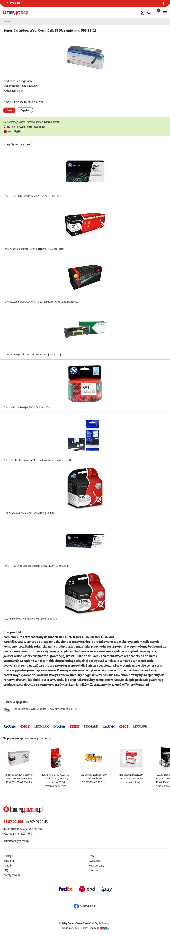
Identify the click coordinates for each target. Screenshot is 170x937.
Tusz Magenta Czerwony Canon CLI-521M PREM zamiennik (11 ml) (131, 778)
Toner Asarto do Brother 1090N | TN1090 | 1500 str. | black (33, 248)
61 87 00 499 (13, 3)
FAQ (5, 870)
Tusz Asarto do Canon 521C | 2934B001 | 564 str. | (29, 513)
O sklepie (8, 856)
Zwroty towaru (11, 875)
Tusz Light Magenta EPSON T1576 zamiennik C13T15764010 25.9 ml (93, 778)
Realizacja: (100, 928)
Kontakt (7, 865)
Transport (94, 870)
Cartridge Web (24, 81)
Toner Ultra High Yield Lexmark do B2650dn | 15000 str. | (32, 354)
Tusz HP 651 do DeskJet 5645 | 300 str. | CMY (26, 407)
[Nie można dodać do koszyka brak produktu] (9, 110)
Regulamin (9, 861)
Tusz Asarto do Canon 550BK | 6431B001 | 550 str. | (30, 618)
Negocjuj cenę (96, 865)
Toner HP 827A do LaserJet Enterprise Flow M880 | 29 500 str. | (35, 565)
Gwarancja (94, 861)
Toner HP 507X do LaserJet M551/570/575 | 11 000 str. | (32, 196)
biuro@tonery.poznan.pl (16, 841)
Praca (91, 856)
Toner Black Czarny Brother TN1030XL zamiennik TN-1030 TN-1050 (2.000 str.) (18, 778)
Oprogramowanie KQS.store (74, 928)
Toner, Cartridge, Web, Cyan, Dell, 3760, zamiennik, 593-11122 (45, 708)
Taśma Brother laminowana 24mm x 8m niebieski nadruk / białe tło (37, 460)
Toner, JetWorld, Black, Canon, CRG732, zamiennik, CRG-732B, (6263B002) (41, 301)
